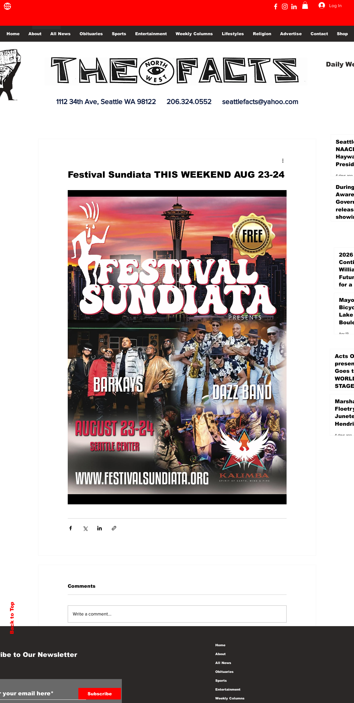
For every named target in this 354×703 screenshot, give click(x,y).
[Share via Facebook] (70, 528)
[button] (305, 5)
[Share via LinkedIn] (99, 528)
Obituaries (224, 671)
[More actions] (283, 160)
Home (220, 645)
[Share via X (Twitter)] (85, 528)
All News (223, 663)
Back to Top (12, 618)
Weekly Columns (230, 698)
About (220, 654)
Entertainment (227, 689)
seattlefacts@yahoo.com (260, 102)
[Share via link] (114, 528)
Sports (221, 680)
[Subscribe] (99, 693)
